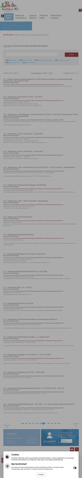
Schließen (41, 474)
